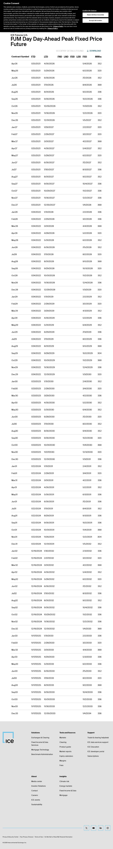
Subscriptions (93, 756)
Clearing (62, 742)
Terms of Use (39, 837)
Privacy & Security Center (10, 837)
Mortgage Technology (40, 750)
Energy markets (65, 786)
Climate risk (64, 781)
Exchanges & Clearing (40, 737)
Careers (34, 795)
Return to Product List (19, 24)
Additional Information (77, 24)
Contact (34, 790)
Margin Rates (61, 24)
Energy (13, 32)
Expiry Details (49, 24)
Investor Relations (38, 786)
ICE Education (93, 747)
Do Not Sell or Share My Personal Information (58, 837)
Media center (36, 781)
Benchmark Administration (42, 754)
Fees (61, 765)
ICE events (35, 800)
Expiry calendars (66, 756)
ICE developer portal (96, 751)
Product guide (65, 747)
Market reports (65, 751)
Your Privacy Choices (26, 837)
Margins (62, 761)
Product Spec (37, 24)
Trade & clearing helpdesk (98, 737)
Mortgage (63, 795)
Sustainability (36, 804)
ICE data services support (98, 742)
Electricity (20, 32)
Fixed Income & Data (67, 790)
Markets (62, 737)
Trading (90, 24)
